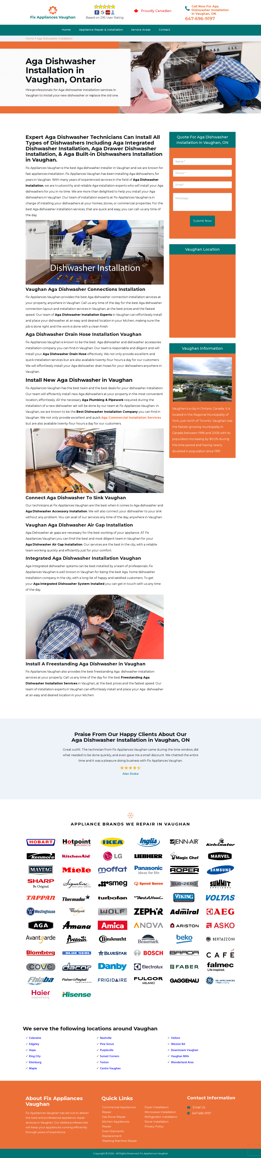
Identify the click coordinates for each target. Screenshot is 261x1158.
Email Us (199, 1107)
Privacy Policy (154, 1126)
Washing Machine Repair (119, 1141)
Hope (32, 1050)
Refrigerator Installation (161, 1117)
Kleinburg (35, 1062)
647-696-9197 (200, 18)
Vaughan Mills (180, 1056)
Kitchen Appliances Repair (115, 1124)
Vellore (175, 1038)
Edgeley (34, 1044)
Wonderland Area (182, 1062)
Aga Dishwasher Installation (54, 38)
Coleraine (35, 1038)
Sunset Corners (109, 1056)
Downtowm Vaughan (184, 1050)
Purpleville (106, 1050)
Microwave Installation (160, 1112)
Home (66, 29)
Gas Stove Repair (114, 1117)
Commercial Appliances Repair (119, 1109)
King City (35, 1056)
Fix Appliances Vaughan (154, 1153)
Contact (164, 29)
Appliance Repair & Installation (101, 29)
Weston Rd (178, 1044)
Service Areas (140, 29)
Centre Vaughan (110, 1068)
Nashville (106, 1038)
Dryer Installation (157, 1107)
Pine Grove (107, 1044)
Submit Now (202, 221)
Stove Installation (157, 1121)
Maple (33, 1068)
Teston (104, 1062)
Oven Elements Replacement (113, 1133)
